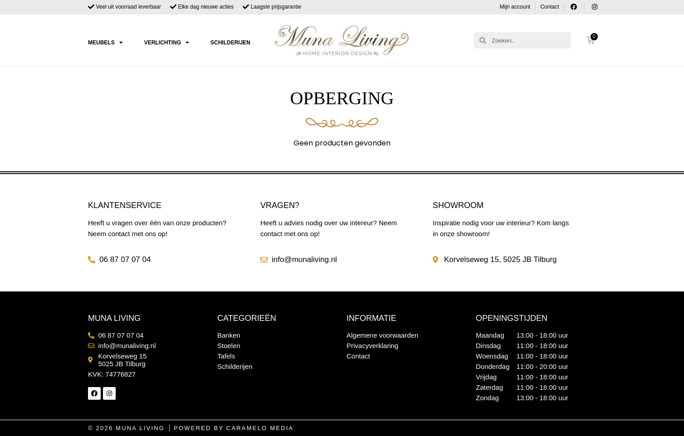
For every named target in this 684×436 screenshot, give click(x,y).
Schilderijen (230, 42)
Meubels (105, 42)
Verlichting (166, 42)
